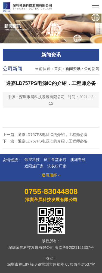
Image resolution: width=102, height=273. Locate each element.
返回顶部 (51, 175)
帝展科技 (32, 159)
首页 (58, 68)
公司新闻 (91, 68)
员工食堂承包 (55, 159)
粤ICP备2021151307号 (74, 247)
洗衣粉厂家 (56, 166)
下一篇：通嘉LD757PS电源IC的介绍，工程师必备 (45, 141)
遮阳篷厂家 (34, 166)
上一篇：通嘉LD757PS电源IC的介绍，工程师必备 (45, 134)
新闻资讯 (73, 68)
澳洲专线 (77, 159)
